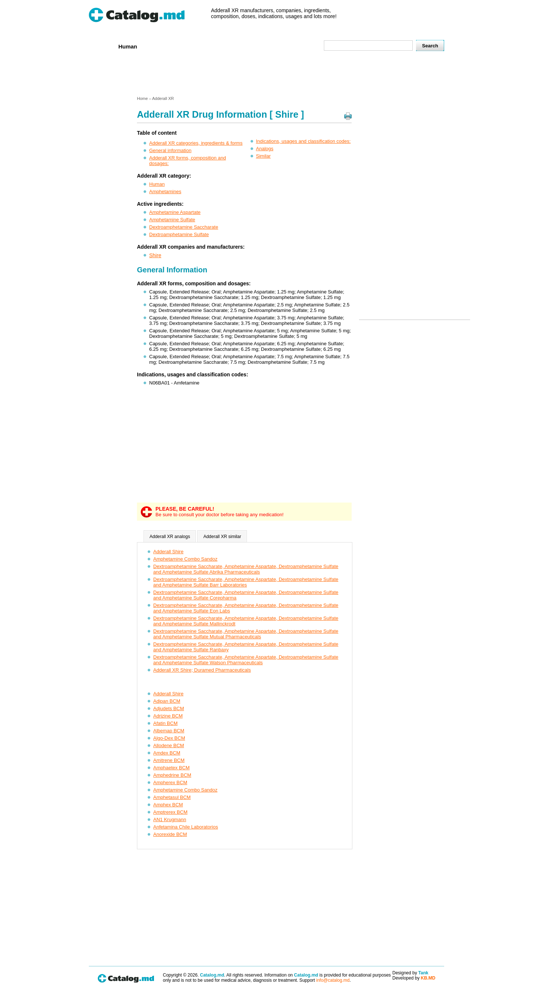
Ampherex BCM (170, 782)
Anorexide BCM (170, 834)
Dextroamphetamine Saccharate (183, 227)
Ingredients (235, 46)
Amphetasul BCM (172, 797)
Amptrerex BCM (170, 812)
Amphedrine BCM (172, 775)
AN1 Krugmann (169, 819)
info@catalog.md (332, 980)
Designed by (410, 972)
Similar (263, 156)
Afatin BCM (165, 723)
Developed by (413, 978)
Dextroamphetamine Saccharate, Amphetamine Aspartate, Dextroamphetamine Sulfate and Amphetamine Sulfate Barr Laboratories (245, 582)
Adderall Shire (168, 551)
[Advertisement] (266, 75)
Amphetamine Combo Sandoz (185, 559)
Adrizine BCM (167, 716)
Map (301, 46)
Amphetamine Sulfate (172, 219)
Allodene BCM (168, 745)
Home (101, 46)
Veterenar (159, 46)
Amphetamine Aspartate (175, 212)
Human (127, 46)
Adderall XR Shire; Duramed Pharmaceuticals (202, 670)
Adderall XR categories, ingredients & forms (195, 143)
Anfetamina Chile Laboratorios (185, 827)
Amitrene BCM (169, 760)
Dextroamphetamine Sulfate (179, 234)
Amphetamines (165, 191)
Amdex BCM (166, 753)
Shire (155, 255)
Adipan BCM (166, 701)
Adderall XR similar (222, 536)
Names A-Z (273, 46)
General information (170, 150)
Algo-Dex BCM (169, 738)
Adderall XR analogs (170, 536)
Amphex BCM (168, 804)
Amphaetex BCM (171, 767)
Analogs (265, 148)
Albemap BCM (168, 730)
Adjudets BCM (168, 708)
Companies (196, 46)
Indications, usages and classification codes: (303, 141)
